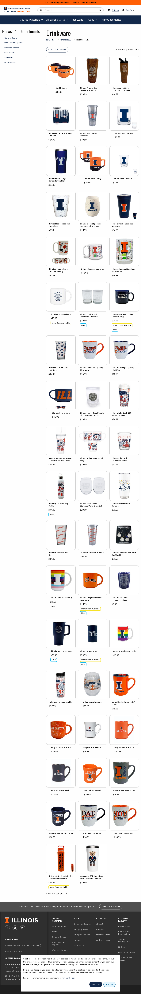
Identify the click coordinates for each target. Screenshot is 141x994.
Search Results (66, 40)
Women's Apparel (60, 950)
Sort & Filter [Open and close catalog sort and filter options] (57, 49)
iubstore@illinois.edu (15, 971)
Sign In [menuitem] (129, 10)
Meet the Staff (103, 934)
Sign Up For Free (110, 906)
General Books (59, 937)
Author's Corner (103, 940)
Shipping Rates (81, 929)
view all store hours (14, 951)
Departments (51, 40)
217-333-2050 (12, 967)
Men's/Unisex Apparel (58, 943)
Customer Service (82, 924)
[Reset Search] (100, 10)
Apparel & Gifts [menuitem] (55, 19)
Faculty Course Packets (125, 958)
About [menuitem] (92, 19)
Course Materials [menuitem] (30, 19)
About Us (100, 924)
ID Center (128, 947)
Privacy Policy (68, 978)
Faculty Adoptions (126, 952)
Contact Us (79, 945)
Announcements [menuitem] (111, 19)
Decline (95, 984)
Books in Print (128, 926)
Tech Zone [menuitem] (78, 19)
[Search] (41, 10)
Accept (109, 984)
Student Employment (128, 940)
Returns (78, 940)
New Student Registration (124, 932)
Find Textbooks (59, 926)
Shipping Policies (82, 934)
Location (100, 929)
